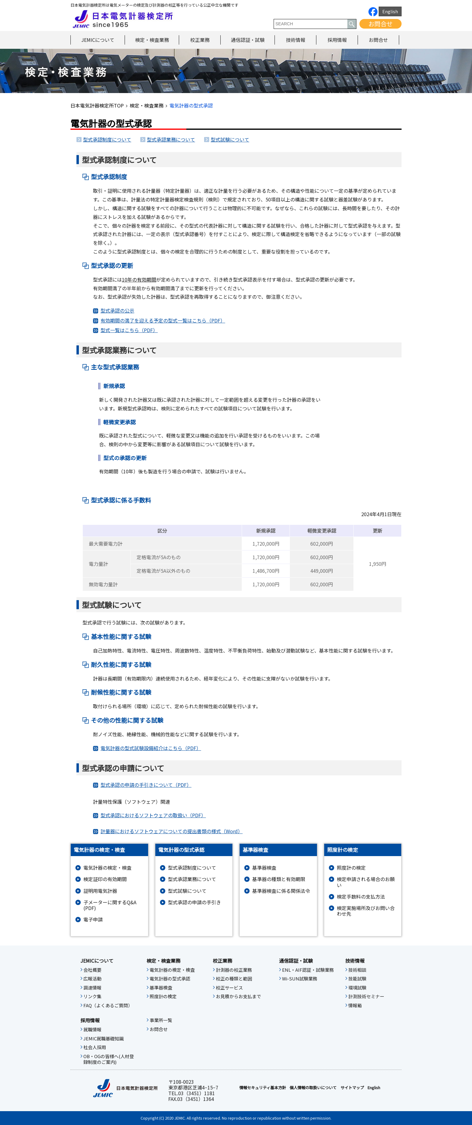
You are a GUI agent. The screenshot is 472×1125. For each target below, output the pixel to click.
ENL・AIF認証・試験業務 (308, 970)
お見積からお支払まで (238, 996)
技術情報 (295, 39)
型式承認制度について (107, 139)
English (390, 11)
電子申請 (93, 919)
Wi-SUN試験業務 (299, 979)
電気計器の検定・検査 (107, 868)
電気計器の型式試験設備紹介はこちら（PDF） (151, 748)
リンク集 (92, 996)
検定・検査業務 (152, 39)
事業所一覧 (161, 1020)
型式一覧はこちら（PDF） (129, 330)
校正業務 (200, 39)
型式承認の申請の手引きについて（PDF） (146, 784)
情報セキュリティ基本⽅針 (262, 1087)
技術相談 (357, 970)
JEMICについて (97, 39)
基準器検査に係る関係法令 (281, 891)
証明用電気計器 (100, 891)
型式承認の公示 (117, 310)
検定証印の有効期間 (105, 879)
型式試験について (230, 139)
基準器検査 (264, 868)
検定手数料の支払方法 (361, 896)
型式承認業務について (171, 139)
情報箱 (355, 1005)
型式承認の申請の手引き (194, 902)
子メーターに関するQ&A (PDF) (109, 905)
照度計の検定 (351, 868)
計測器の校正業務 (234, 970)
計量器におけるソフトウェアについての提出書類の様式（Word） (172, 831)
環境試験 (357, 988)
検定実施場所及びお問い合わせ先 (366, 911)
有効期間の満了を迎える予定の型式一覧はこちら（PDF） (163, 320)
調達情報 (92, 988)
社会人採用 (94, 1047)
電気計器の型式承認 (170, 979)
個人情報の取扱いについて (313, 1087)
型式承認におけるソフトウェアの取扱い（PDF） (153, 815)
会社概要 (92, 970)
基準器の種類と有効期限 (278, 879)
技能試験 (357, 979)
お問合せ (380, 23)
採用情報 (337, 39)
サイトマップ (352, 1087)
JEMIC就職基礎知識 (103, 1039)
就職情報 (92, 1030)
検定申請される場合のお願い (366, 882)
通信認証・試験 (248, 39)
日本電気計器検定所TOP (97, 105)
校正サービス (229, 988)
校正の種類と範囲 (234, 979)
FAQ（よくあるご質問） (107, 1005)
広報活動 (92, 979)
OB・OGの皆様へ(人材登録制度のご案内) (108, 1059)
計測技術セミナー (366, 996)
